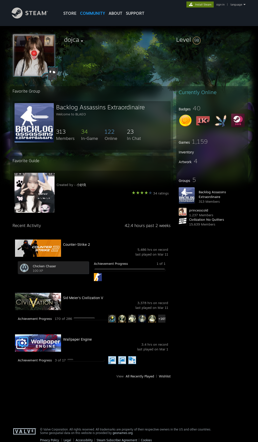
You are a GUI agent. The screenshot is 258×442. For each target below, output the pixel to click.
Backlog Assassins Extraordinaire (100, 107)
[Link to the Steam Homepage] (34, 17)
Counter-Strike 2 (76, 244)
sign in (220, 4)
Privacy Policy (49, 440)
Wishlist (165, 376)
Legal (67, 440)
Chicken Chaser (44, 266)
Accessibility (84, 440)
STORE (70, 13)
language (236, 4)
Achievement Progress (111, 264)
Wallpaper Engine (77, 339)
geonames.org (123, 433)
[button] (212, 40)
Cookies (146, 440)
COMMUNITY (92, 13)
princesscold (198, 210)
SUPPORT (135, 13)
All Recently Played (140, 376)
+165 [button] (162, 319)
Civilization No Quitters (206, 219)
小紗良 (81, 185)
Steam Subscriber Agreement (117, 440)
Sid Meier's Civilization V (83, 298)
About (115, 13)
